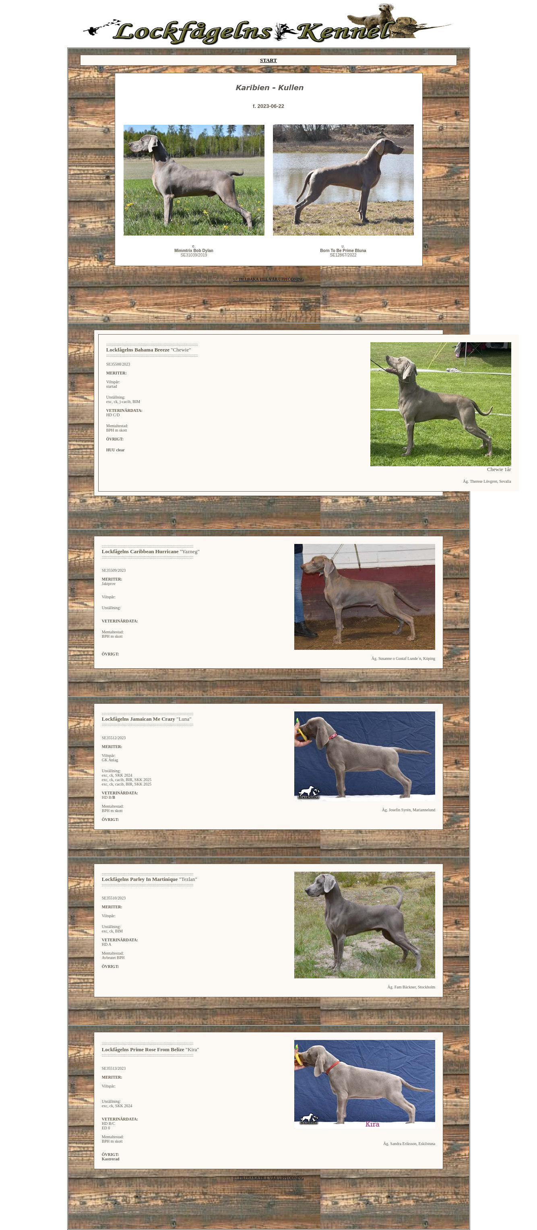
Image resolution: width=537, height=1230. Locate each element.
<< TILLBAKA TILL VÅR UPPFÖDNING (268, 279)
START (268, 60)
